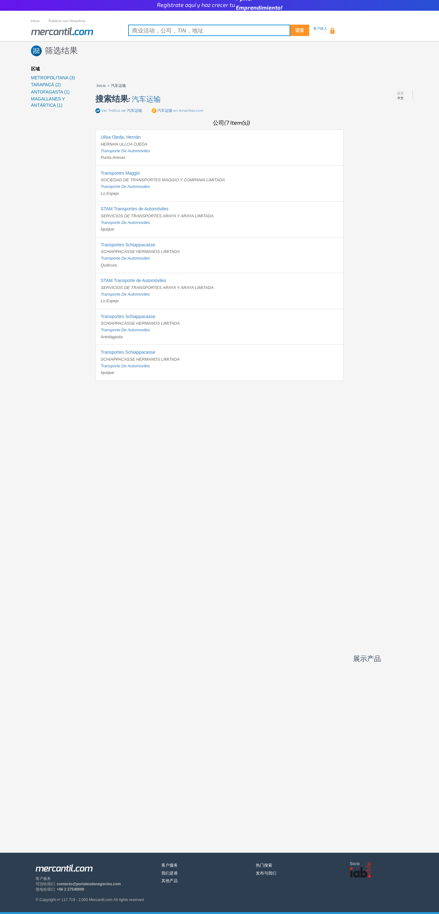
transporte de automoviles (125, 150)
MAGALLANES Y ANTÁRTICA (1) (48, 102)
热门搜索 (264, 865)
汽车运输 (146, 98)
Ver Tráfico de (121, 110)
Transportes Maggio (120, 173)
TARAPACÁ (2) (46, 84)
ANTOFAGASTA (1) (50, 91)
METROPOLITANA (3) (53, 77)
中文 (400, 98)
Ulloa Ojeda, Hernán (121, 137)
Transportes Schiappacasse (128, 244)
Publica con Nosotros (67, 20)
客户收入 (320, 28)
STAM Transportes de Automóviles (135, 208)
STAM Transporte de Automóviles (133, 280)
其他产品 (169, 880)
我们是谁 (169, 873)
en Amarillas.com (180, 110)
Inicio (35, 20)
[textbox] (218, 30)
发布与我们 (266, 873)
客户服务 (169, 865)
